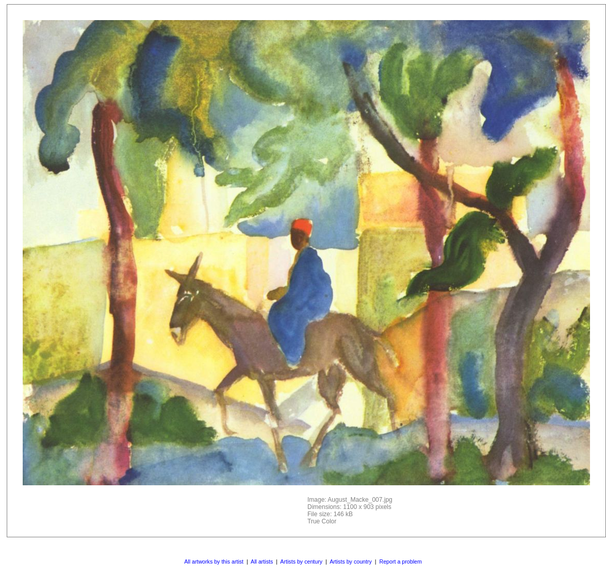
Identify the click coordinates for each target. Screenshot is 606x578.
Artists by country (351, 561)
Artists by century (301, 561)
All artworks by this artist (213, 561)
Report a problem (400, 561)
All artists (262, 561)
